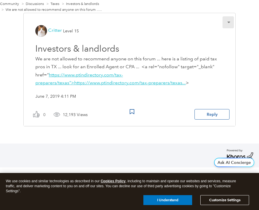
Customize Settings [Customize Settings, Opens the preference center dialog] (224, 201)
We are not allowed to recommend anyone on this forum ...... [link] (54, 10)
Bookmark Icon (132, 111)
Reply (212, 114)
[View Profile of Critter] (55, 30)
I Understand (167, 201)
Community (9, 4)
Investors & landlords (82, 4)
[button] (228, 22)
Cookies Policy (113, 182)
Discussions (35, 4)
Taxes (55, 4)
